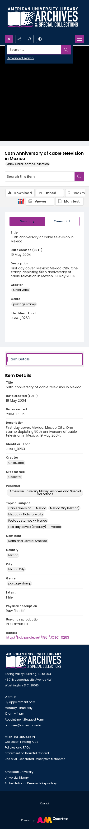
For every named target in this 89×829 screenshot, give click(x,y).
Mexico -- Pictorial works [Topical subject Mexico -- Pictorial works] (25, 514)
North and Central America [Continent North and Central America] (27, 541)
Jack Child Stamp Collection (28, 164)
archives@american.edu (23, 725)
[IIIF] (21, 201)
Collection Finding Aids (21, 742)
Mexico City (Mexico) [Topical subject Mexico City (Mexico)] (65, 508)
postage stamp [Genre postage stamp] (24, 304)
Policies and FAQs (17, 747)
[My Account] (29, 39)
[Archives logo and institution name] (43, 17)
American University (19, 772)
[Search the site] (36, 49)
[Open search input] (9, 39)
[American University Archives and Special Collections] (33, 660)
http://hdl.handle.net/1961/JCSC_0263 (37, 637)
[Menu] (79, 39)
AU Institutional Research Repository (31, 783)
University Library (17, 778)
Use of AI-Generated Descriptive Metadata (35, 759)
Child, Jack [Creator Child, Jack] (21, 290)
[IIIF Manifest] (69, 201)
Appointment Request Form (24, 719)
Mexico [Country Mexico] (13, 555)
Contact (44, 803)
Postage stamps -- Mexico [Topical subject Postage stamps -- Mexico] (27, 521)
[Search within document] (79, 176)
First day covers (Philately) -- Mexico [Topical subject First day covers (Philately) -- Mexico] (34, 527)
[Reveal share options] (19, 39)
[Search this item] (40, 176)
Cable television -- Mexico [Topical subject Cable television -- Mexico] (27, 508)
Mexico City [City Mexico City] (16, 569)
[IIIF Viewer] (40, 201)
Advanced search (20, 58)
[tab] (27, 221)
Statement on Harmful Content (27, 753)
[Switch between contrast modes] (40, 39)
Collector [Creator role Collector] (14, 477)
